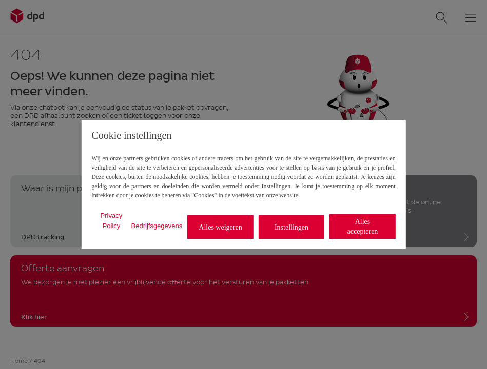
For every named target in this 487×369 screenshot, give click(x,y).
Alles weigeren (220, 227)
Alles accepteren (362, 226)
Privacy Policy (112, 221)
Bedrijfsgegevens (157, 226)
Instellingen (291, 227)
